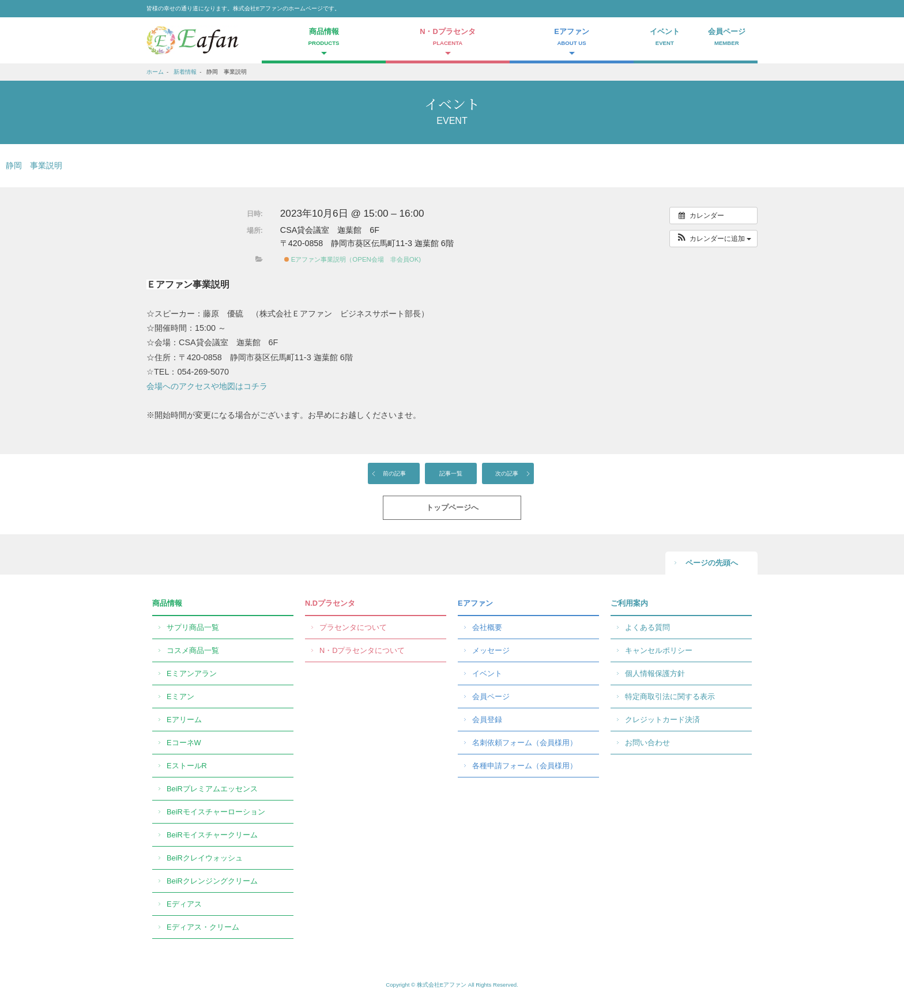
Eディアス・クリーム (203, 927)
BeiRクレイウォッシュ (205, 858)
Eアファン (475, 603)
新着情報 (185, 72)
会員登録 (487, 719)
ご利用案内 (629, 603)
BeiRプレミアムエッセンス (212, 788)
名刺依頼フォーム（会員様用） (524, 742)
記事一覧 (450, 473)
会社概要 (487, 627)
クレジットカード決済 (662, 719)
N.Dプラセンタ (330, 603)
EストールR (187, 765)
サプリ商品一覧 (193, 627)
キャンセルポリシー (658, 650)
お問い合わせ (647, 742)
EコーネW (184, 742)
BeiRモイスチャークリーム (212, 834)
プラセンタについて (353, 627)
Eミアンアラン (192, 673)
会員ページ (727, 38)
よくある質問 (647, 627)
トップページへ (452, 507)
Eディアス (184, 904)
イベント (665, 38)
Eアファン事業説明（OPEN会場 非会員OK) (352, 259)
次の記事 (506, 473)
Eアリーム (184, 719)
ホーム (155, 72)
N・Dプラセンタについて (362, 650)
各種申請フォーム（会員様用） (524, 765)
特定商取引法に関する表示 (670, 696)
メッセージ (491, 650)
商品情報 (167, 603)
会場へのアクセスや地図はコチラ (207, 386)
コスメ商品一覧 (193, 650)
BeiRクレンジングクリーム (212, 881)
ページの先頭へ (711, 562)
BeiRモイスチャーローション (216, 811)
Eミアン (180, 696)
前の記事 (394, 473)
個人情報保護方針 (655, 673)
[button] (713, 239)
